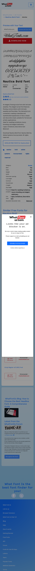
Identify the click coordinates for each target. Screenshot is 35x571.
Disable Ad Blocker (17, 243)
